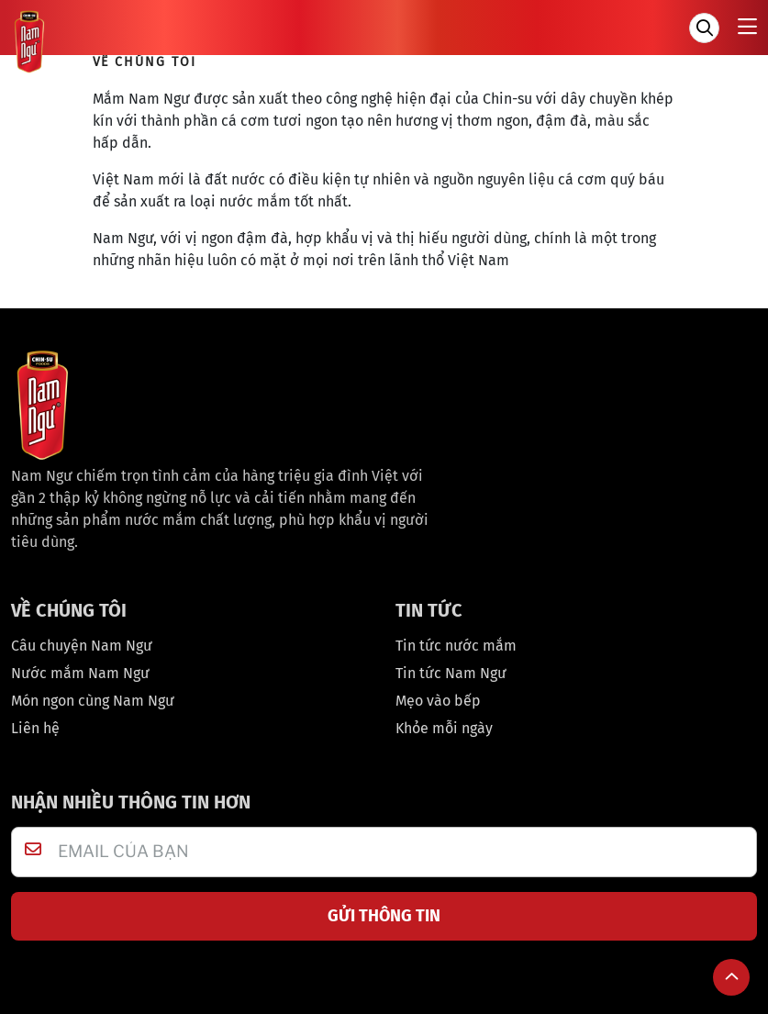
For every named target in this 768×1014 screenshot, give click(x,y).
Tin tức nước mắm (456, 645)
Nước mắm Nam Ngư (80, 673)
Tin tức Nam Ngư (450, 673)
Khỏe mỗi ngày (444, 728)
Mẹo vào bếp (438, 700)
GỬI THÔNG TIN (384, 916)
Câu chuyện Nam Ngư (81, 645)
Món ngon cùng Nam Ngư (92, 700)
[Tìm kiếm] (704, 28)
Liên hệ (35, 728)
